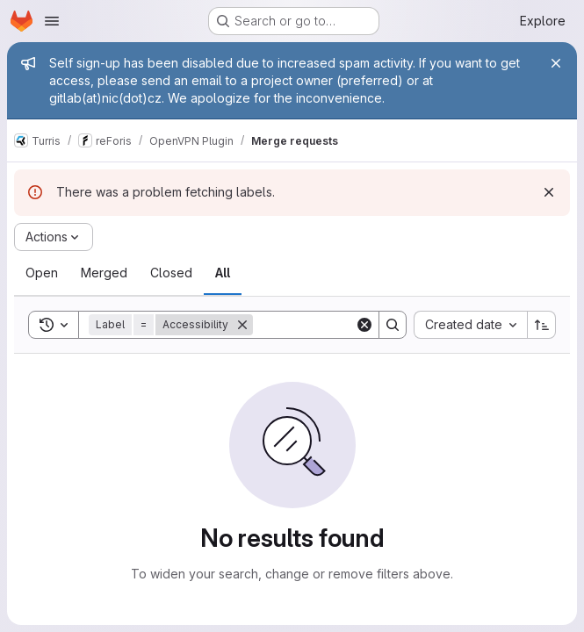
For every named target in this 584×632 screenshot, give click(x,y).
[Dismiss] (548, 192)
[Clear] (364, 324)
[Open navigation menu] (52, 21)
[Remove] (242, 324)
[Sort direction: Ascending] (542, 325)
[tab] (41, 273)
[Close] (555, 63)
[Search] (393, 325)
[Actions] (53, 237)
